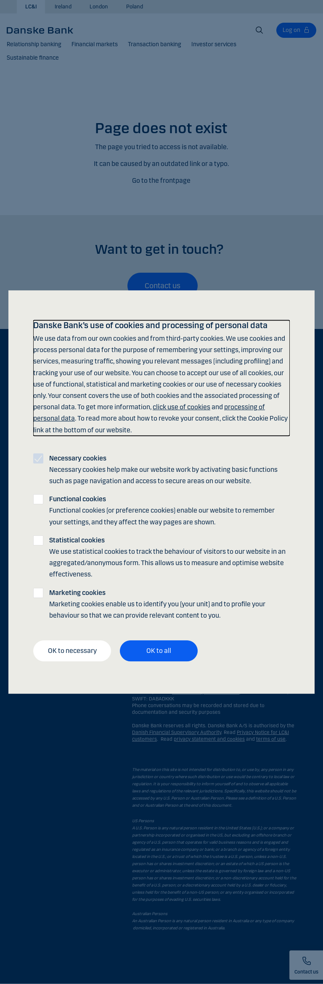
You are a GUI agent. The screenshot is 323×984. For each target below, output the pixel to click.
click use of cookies (181, 407)
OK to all (158, 651)
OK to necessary (72, 651)
